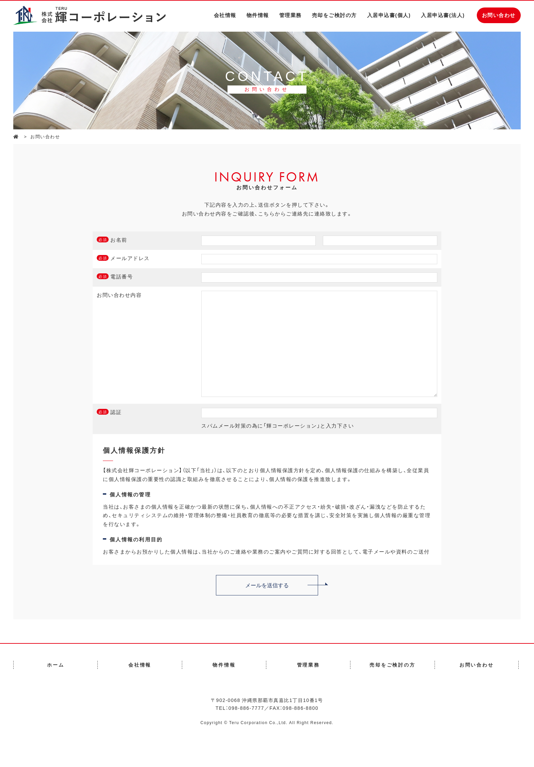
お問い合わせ (499, 15)
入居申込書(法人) (443, 15)
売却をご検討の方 (334, 15)
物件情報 (258, 15)
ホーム (55, 685)
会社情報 (225, 15)
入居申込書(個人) (389, 15)
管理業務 (290, 15)
